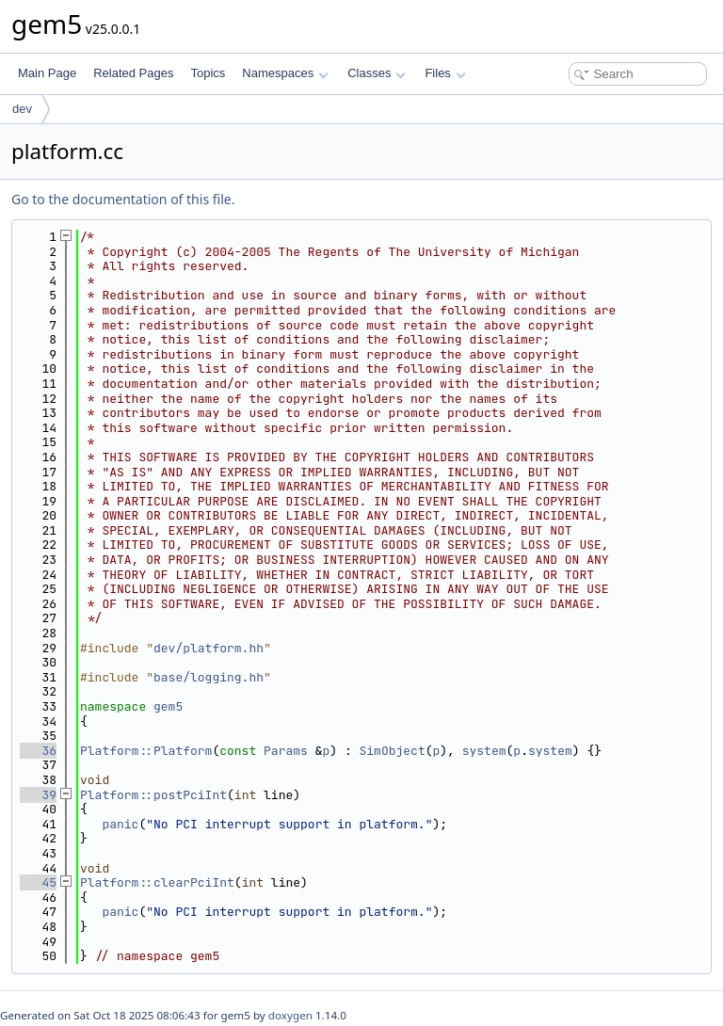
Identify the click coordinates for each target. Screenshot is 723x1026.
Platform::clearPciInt (157, 882)
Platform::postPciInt (153, 795)
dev (22, 109)
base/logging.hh (208, 677)
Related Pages (133, 73)
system (484, 751)
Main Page (47, 73)
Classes (376, 73)
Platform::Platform (146, 751)
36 (38, 751)
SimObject (392, 751)
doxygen (290, 1015)
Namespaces (285, 73)
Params (286, 751)
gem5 (168, 706)
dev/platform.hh (208, 648)
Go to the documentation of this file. (122, 199)
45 (38, 882)
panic (120, 824)
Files (445, 73)
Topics (207, 73)
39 (38, 795)
